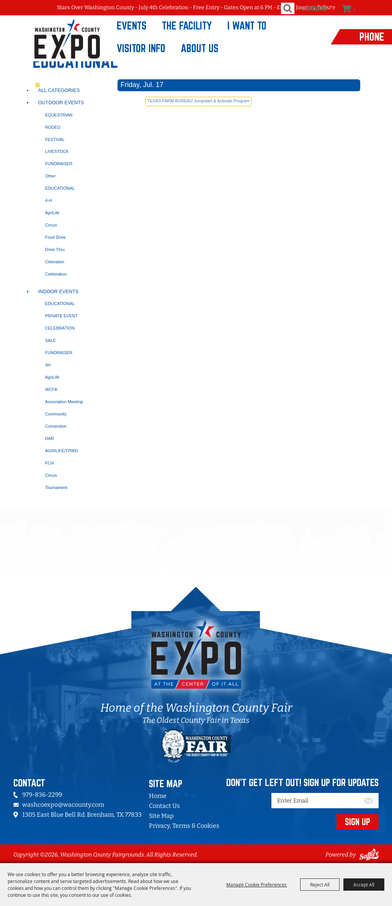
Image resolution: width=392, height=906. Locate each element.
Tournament (56, 487)
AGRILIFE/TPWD (61, 450)
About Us (200, 48)
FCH (49, 463)
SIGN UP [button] (357, 822)
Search (287, 8)
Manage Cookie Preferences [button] (256, 884)
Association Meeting (64, 401)
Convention (56, 426)
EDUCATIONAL (60, 188)
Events (132, 25)
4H (48, 365)
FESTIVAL (55, 139)
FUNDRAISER (59, 163)
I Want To (246, 25)
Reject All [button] (320, 884)
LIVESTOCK (57, 151)
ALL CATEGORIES (59, 90)
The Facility (187, 25)
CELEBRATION (60, 328)
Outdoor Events (61, 102)
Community (56, 414)
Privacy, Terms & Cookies (184, 825)
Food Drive (55, 237)
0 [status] (354, 10)
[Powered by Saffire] (369, 854)
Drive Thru (55, 249)
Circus (51, 225)
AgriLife (52, 212)
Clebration (54, 261)
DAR (49, 438)
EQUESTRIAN (59, 115)
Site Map (161, 815)
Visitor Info (141, 48)
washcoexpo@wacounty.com (63, 804)
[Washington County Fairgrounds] (53, 38)
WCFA (51, 389)
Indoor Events (58, 291)
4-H (48, 200)
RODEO (52, 127)
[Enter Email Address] (325, 800)
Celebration (56, 274)
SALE (50, 340)
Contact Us (164, 805)
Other (50, 176)
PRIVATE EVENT (61, 315)
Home (158, 795)
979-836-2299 (42, 794)
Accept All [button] (363, 884)
